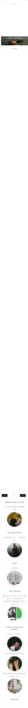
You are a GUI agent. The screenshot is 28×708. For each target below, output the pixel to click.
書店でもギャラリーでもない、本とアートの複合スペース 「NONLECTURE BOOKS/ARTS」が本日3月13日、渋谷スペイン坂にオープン (14, 600)
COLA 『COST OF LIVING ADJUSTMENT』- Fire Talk (14, 508)
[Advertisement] (14, 22)
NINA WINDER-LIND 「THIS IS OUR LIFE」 (14, 539)
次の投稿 (4, 495)
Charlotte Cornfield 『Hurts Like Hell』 (14, 653)
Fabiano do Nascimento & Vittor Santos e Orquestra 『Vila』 (14, 675)
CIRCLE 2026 (14, 568)
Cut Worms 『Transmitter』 (14, 634)
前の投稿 (23, 495)
